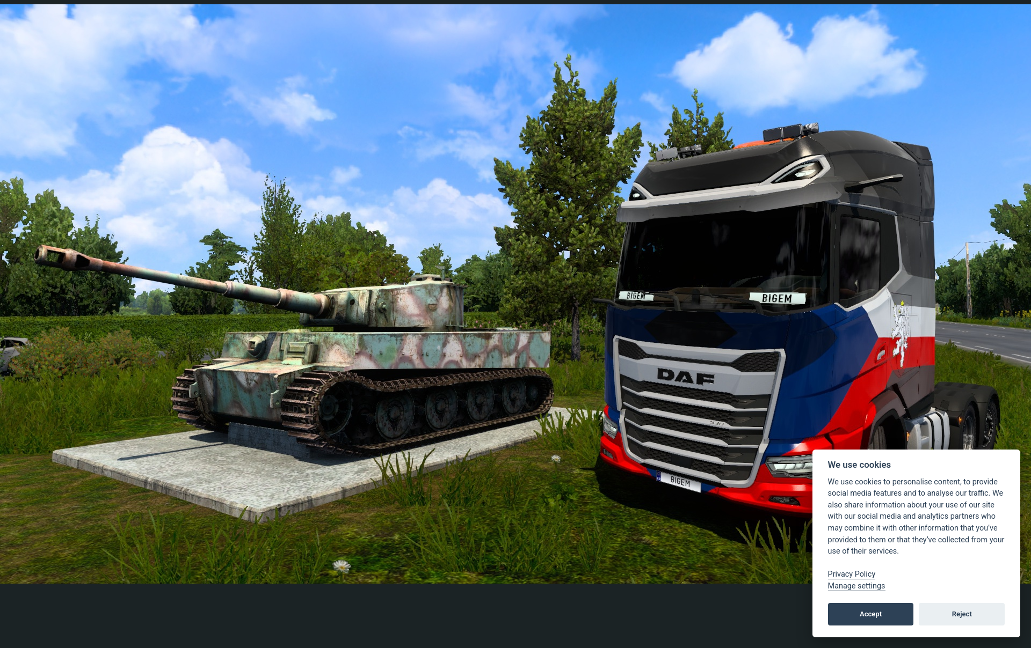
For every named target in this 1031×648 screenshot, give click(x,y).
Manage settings (856, 586)
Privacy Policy (852, 574)
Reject (962, 614)
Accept (871, 614)
